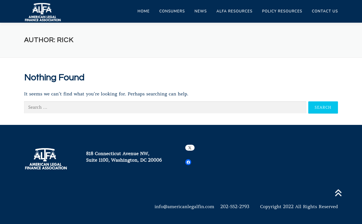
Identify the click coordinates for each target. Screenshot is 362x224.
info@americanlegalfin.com (184, 206)
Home (143, 11)
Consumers (172, 11)
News (201, 11)
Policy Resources (282, 11)
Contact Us (325, 11)
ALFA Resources (234, 11)
